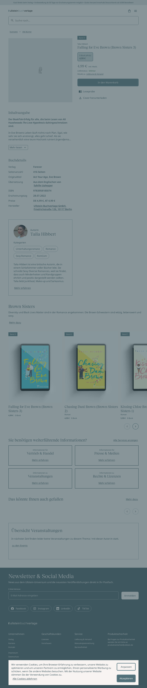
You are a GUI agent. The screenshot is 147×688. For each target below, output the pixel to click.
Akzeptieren (126, 678)
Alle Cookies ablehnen (25, 678)
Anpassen (126, 666)
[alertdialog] (73, 672)
